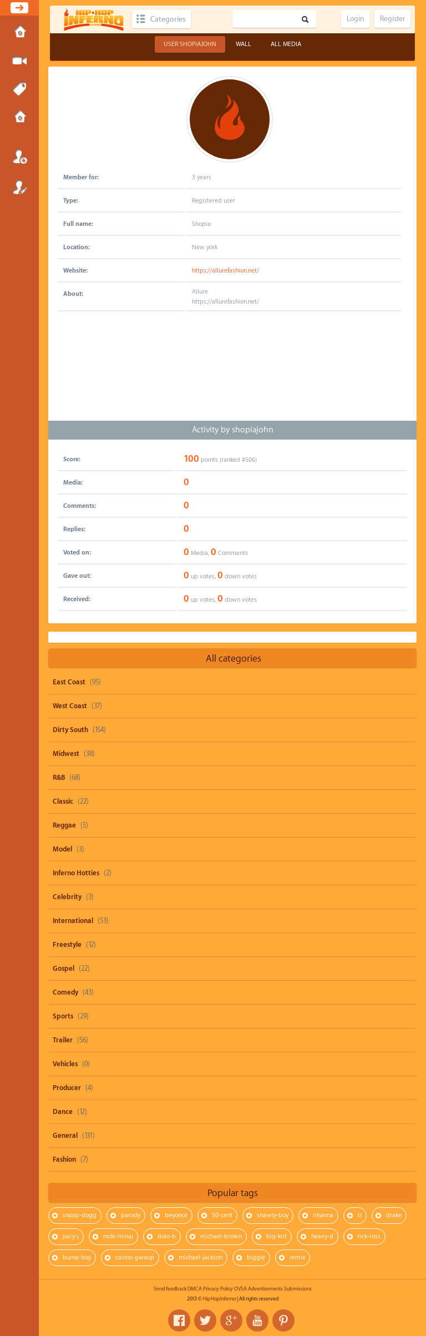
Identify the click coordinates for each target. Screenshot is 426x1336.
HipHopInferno (219, 1299)
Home (19, 33)
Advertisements (265, 1289)
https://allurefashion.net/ (225, 270)
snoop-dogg (80, 1215)
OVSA (240, 1289)
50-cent (222, 1215)
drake (394, 1215)
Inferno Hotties (76, 873)
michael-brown (221, 1236)
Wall (243, 44)
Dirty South (70, 730)
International (73, 921)
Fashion (64, 1159)
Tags (19, 89)
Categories (167, 19)
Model (62, 849)
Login (19, 156)
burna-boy (77, 1257)
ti (360, 1215)
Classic (63, 801)
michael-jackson (200, 1257)
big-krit (276, 1236)
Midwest (66, 754)
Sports (63, 1016)
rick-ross (369, 1236)
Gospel (63, 968)
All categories (233, 658)
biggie (256, 1257)
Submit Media (19, 61)
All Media (286, 44)
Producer (67, 1088)
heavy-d (322, 1236)
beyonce (176, 1215)
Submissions (19, 118)
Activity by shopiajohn (232, 430)
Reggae (64, 825)
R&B (59, 778)
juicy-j (71, 1236)
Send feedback (170, 1289)
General (65, 1136)
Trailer (63, 1040)
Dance (63, 1112)
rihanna (323, 1215)
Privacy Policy (218, 1289)
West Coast (70, 706)
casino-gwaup (134, 1257)
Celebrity (67, 897)
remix (297, 1257)
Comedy (65, 992)
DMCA (194, 1289)
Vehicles (65, 1064)
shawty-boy (272, 1215)
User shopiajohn (190, 44)
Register (19, 187)
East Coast (69, 682)
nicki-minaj (118, 1236)
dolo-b (167, 1236)
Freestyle (67, 945)
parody (130, 1215)
